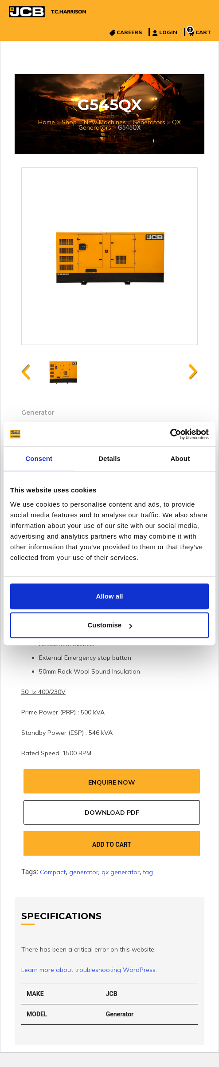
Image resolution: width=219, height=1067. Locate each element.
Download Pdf (112, 813)
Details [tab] (109, 458)
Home (46, 122)
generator (83, 872)
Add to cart (111, 844)
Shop (69, 122)
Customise (109, 625)
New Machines (105, 122)
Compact (53, 872)
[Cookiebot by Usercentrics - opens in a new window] (170, 434)
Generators (149, 122)
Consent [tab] (38, 458)
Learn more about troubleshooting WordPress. (89, 970)
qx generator (121, 872)
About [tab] (180, 458)
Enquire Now (111, 782)
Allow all (109, 596)
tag (148, 872)
